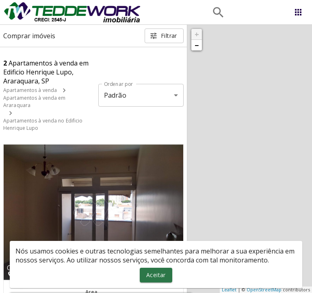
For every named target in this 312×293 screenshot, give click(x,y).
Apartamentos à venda (30, 90)
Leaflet (229, 289)
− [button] (197, 45)
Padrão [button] (115, 95)
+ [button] (197, 34)
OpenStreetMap (264, 289)
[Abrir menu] (298, 12)
